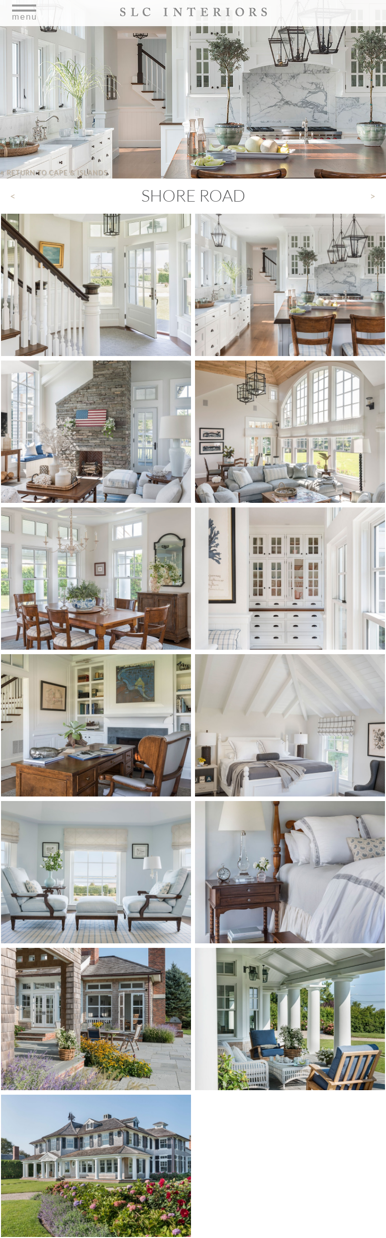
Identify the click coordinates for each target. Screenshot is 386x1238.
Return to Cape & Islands (54, 172)
